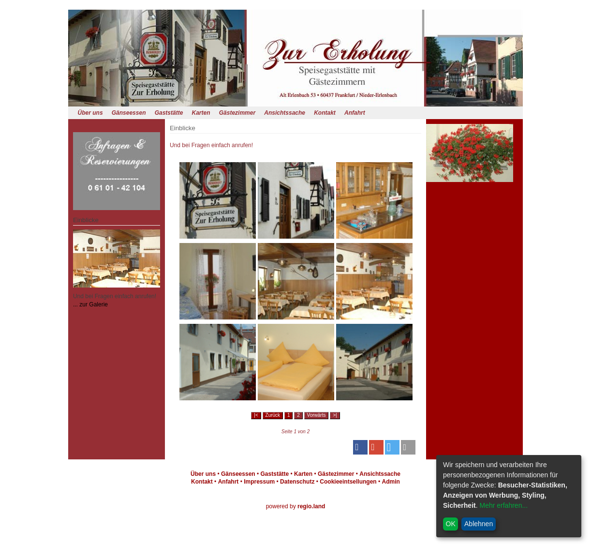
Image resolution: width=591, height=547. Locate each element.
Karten (201, 112)
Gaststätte (169, 112)
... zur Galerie (90, 304)
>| (335, 415)
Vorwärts (316, 415)
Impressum (259, 481)
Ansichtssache (284, 112)
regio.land (311, 506)
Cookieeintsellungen (348, 481)
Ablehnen (478, 524)
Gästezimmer (237, 112)
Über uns (90, 112)
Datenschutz (297, 481)
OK (451, 524)
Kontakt (325, 112)
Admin (391, 481)
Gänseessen (129, 112)
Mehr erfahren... (503, 505)
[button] (360, 447)
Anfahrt (354, 112)
